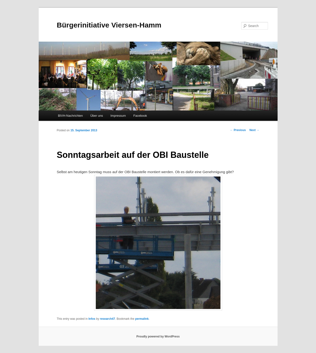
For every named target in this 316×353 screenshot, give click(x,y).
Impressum (118, 115)
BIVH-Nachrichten (70, 115)
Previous (238, 130)
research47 (107, 318)
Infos (91, 318)
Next (254, 130)
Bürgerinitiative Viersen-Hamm (109, 25)
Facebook (140, 115)
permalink (142, 318)
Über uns (96, 115)
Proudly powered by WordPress (158, 336)
